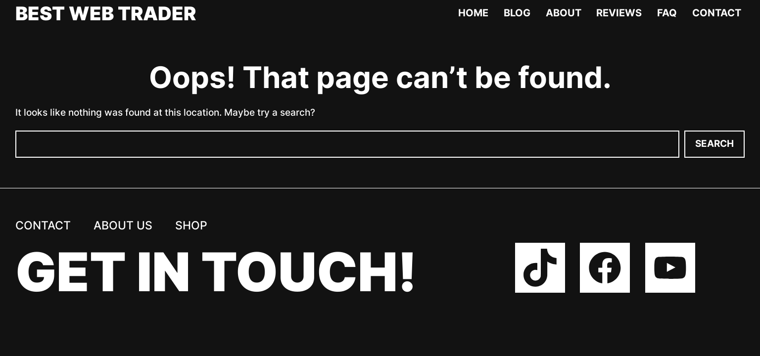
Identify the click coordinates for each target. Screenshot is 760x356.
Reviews (619, 13)
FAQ (667, 13)
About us (123, 225)
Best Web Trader (105, 13)
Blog (517, 13)
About (563, 13)
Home (473, 13)
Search (714, 143)
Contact (716, 13)
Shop (191, 225)
